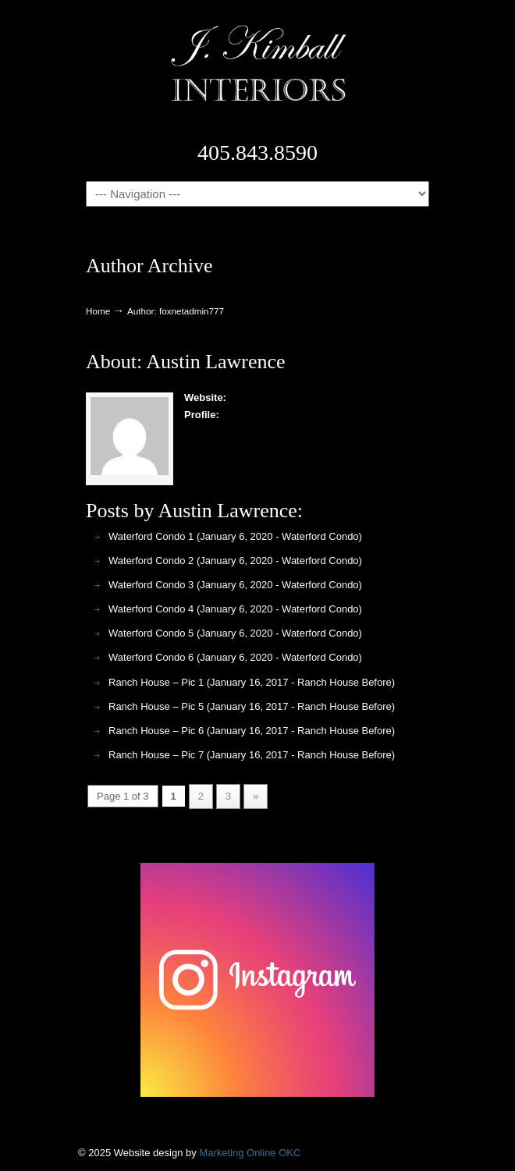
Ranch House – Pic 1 (156, 682)
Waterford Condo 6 (151, 657)
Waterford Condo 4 (151, 609)
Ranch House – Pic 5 (156, 706)
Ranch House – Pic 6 (156, 730)
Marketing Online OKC (249, 1153)
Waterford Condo (320, 536)
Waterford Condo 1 (151, 536)
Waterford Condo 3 (151, 585)
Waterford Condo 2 (151, 560)
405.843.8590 (257, 152)
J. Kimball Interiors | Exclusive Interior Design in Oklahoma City (257, 63)
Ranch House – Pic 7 (156, 755)
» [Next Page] (255, 796)
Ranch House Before (344, 682)
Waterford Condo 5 (151, 633)
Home (98, 311)
